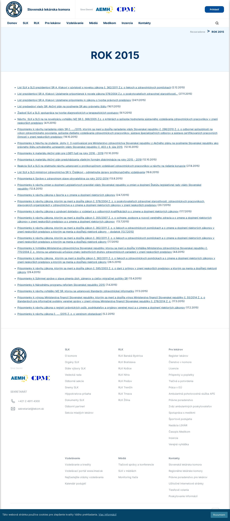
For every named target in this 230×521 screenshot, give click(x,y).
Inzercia (127, 23)
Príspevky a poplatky (181, 374)
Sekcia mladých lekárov (79, 412)
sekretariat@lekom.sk (31, 408)
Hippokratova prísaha (78, 393)
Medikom (109, 23)
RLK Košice (124, 368)
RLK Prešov (125, 381)
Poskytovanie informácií (183, 496)
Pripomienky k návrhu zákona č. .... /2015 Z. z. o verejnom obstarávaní (59, 313)
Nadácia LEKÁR (178, 425)
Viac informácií (107, 514)
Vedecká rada (73, 374)
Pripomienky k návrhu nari (33, 129)
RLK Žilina (124, 400)
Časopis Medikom (179, 431)
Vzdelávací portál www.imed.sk (84, 470)
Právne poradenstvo (181, 400)
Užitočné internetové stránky (186, 483)
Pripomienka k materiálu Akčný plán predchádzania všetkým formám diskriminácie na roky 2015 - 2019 (79, 159)
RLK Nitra (124, 374)
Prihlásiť (214, 9)
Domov (12, 23)
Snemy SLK (71, 387)
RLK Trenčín (125, 387)
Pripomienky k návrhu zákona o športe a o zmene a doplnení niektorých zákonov (66, 195)
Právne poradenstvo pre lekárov (188, 477)
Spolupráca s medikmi (182, 412)
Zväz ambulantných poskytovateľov (190, 406)
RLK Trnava (125, 393)
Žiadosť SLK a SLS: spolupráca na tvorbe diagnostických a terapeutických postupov (68, 112)
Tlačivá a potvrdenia (181, 381)
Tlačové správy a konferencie (136, 464)
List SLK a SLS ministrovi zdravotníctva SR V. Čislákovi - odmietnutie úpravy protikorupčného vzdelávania (81, 172)
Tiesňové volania (179, 489)
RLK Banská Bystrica (130, 355)
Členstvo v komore (180, 362)
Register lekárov (178, 355)
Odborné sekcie (74, 381)
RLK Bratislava (126, 362)
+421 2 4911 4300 (29, 401)
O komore (71, 355)
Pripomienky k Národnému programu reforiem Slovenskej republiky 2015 (61, 284)
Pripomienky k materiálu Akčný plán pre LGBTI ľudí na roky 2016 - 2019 (60, 153)
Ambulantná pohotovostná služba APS (192, 393)
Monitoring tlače (128, 477)
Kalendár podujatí (75, 483)
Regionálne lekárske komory (186, 470)
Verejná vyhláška (179, 444)
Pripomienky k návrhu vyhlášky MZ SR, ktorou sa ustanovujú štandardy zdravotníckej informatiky (75, 291)
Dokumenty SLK (74, 400)
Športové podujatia (180, 419)
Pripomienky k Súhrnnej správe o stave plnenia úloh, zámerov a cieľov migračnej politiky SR (72, 278)
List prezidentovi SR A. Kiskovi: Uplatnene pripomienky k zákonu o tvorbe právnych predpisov (74, 100)
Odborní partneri (75, 406)
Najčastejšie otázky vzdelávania (84, 477)
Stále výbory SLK (75, 368)
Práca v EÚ (175, 387)
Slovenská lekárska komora (185, 464)
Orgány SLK (72, 362)
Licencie (174, 368)
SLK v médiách (127, 470)
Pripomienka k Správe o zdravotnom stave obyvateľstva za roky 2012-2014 (63, 178)
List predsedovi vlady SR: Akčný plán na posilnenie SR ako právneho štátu (61, 106)
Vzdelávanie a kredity (78, 464)
